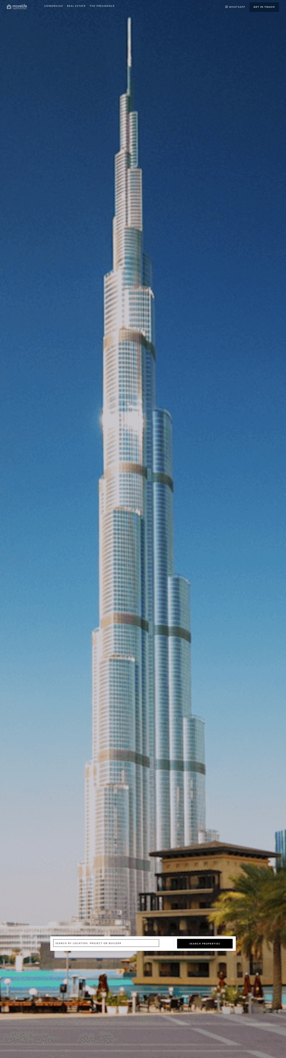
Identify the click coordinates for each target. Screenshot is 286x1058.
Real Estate (76, 5)
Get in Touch (264, 6)
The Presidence (102, 5)
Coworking (53, 5)
